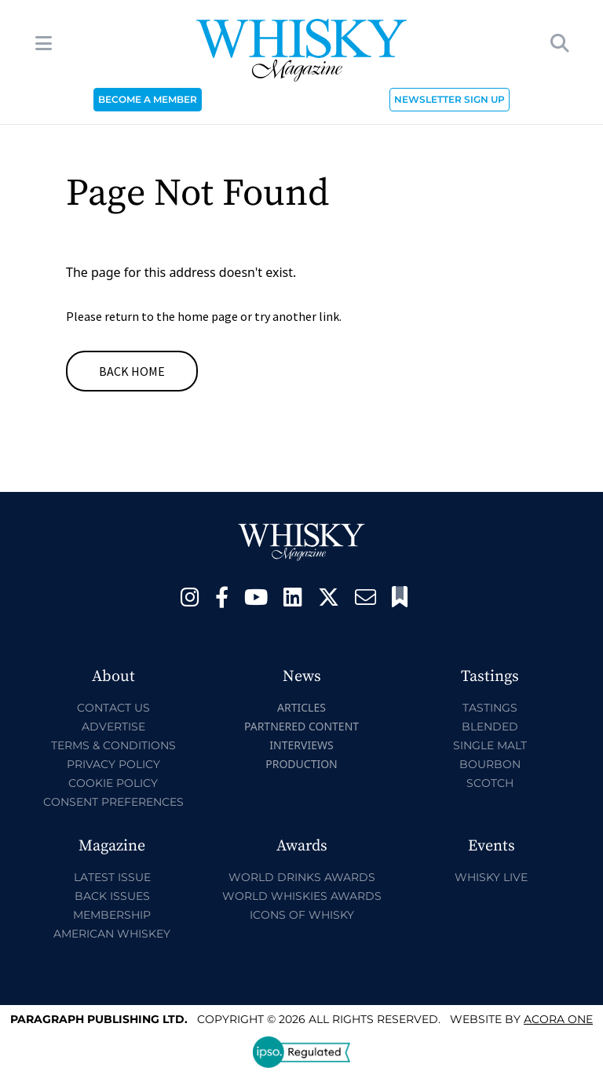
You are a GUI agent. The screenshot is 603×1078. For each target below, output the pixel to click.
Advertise (113, 726)
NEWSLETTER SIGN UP (449, 99)
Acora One (558, 1019)
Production (301, 763)
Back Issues (112, 896)
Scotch (489, 783)
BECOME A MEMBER (147, 99)
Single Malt (490, 745)
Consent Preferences (113, 802)
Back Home (132, 371)
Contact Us (113, 708)
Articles (301, 707)
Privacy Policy (113, 764)
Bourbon (490, 764)
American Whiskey (111, 934)
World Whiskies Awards (302, 896)
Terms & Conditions (113, 745)
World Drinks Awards (301, 877)
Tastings (489, 708)
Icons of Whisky (302, 915)
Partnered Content (301, 726)
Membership (112, 915)
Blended (490, 726)
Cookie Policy (113, 783)
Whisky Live (491, 877)
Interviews (301, 744)
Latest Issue (112, 877)
